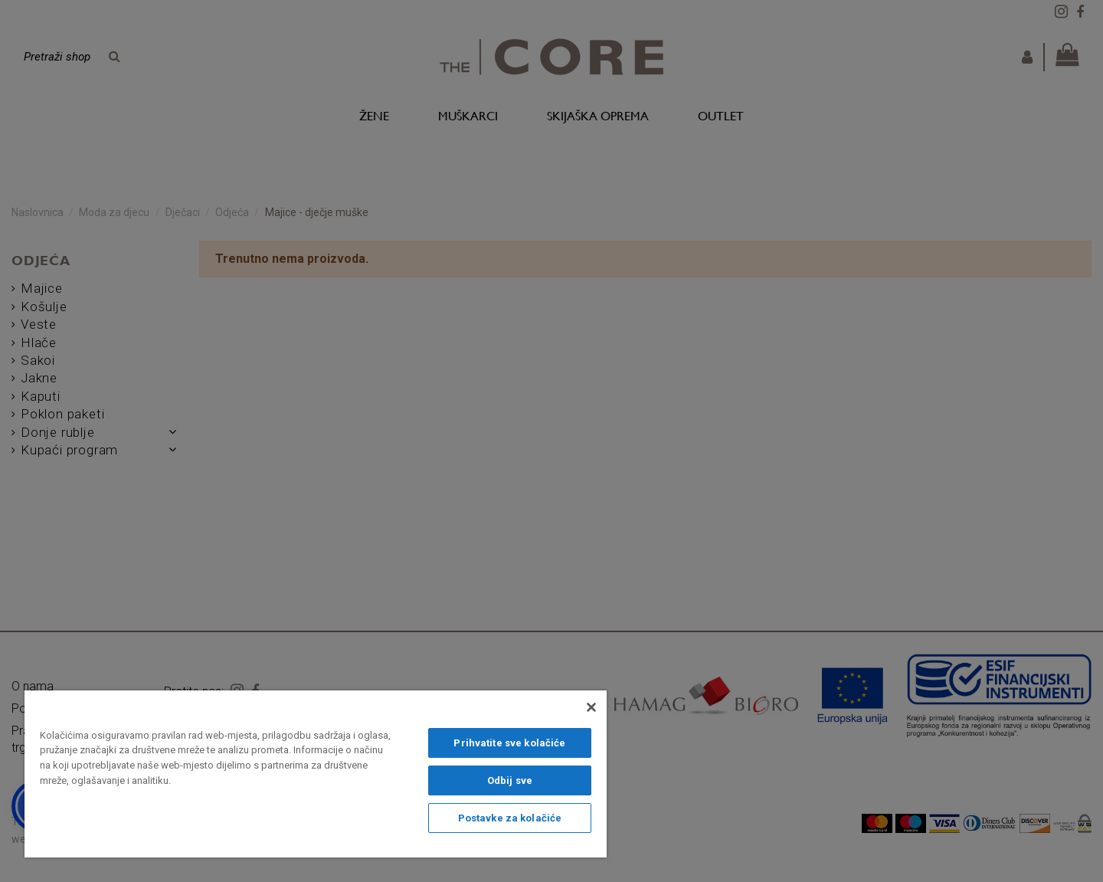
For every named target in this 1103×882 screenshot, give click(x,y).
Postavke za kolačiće (510, 818)
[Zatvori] (591, 707)
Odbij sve (509, 780)
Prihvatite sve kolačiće (509, 743)
